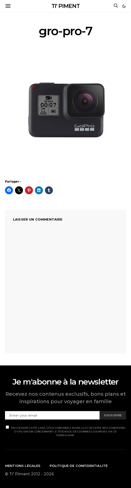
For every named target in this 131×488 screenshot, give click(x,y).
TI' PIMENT (65, 6)
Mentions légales (23, 466)
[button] (124, 6)
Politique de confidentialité (79, 466)
